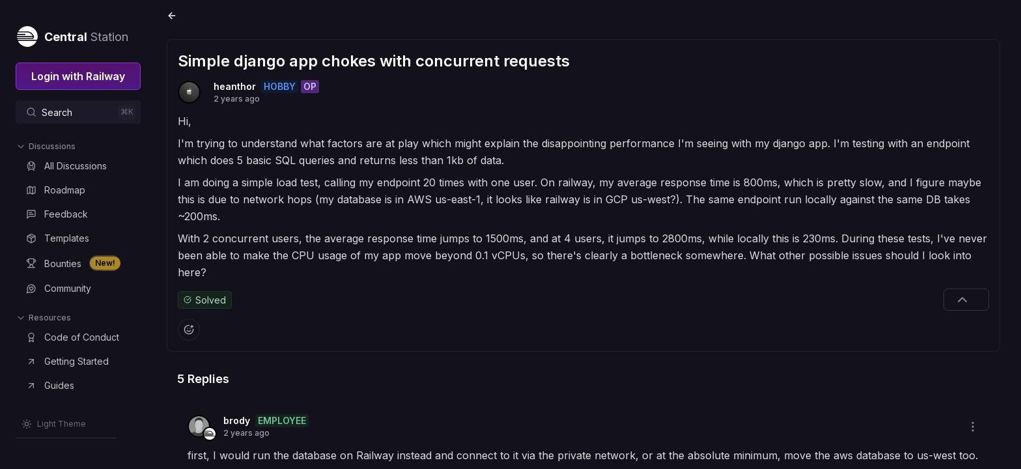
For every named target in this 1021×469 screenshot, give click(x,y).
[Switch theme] (54, 424)
